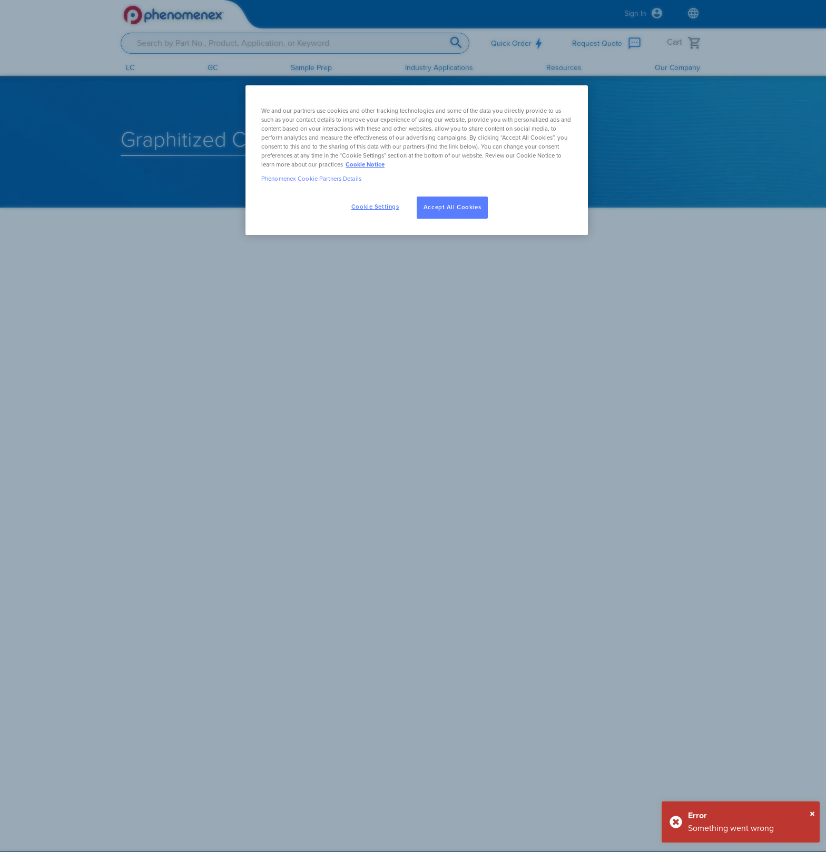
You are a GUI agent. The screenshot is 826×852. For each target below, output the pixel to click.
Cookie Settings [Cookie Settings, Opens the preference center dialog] (375, 206)
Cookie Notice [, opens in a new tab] (365, 164)
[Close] (812, 814)
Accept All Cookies (452, 207)
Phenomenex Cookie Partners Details (311, 178)
